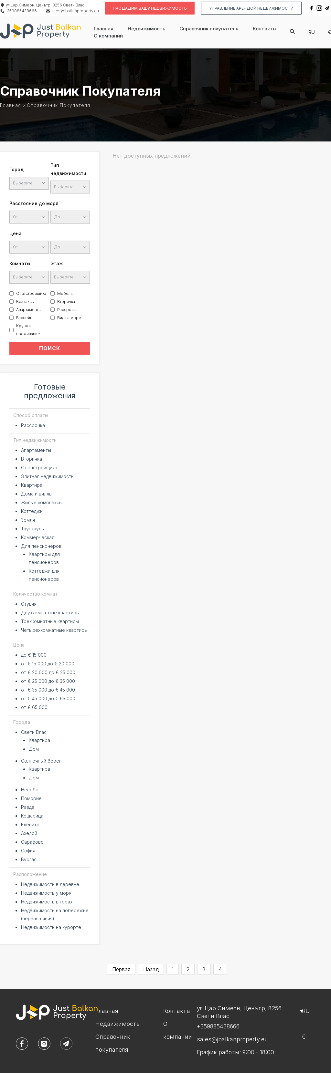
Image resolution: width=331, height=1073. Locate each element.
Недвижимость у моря (46, 893)
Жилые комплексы (41, 502)
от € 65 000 (34, 707)
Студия (29, 604)
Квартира (31, 485)
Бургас (29, 859)
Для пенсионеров (41, 546)
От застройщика (31, 293)
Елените (30, 824)
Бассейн (24, 317)
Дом (34, 749)
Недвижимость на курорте (51, 927)
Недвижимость (146, 29)
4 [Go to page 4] (220, 969)
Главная (103, 29)
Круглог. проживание (28, 329)
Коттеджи (32, 511)
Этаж (56, 263)
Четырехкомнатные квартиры (54, 630)
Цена (15, 233)
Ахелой (29, 833)
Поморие (31, 798)
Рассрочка (67, 309)
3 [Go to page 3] (204, 969)
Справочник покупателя (209, 29)
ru (311, 32)
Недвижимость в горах (46, 901)
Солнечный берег (41, 761)
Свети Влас (34, 732)
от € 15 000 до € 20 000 (47, 663)
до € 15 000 (34, 655)
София (28, 850)
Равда (27, 807)
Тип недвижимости (68, 169)
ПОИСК (49, 348)
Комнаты (19, 263)
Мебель (65, 293)
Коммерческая (37, 537)
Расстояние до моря (34, 203)
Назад (151, 969)
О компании (108, 36)
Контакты (264, 29)
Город (16, 169)
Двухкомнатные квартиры (50, 612)
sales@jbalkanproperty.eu (72, 10)
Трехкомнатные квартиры (50, 621)
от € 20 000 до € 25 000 (48, 672)
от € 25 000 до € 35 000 (48, 681)
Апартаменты (28, 309)
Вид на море (69, 317)
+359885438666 (18, 10)
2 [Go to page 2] (188, 969)
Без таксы (25, 301)
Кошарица (32, 815)
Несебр (29, 789)
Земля (28, 520)
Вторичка (66, 301)
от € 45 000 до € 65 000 (48, 698)
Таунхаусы (33, 528)
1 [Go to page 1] (173, 969)
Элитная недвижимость (47, 476)
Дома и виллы (36, 493)
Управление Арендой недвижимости (251, 8)
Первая (121, 969)
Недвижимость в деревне (50, 884)
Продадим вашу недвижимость (150, 8)
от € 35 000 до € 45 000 (48, 690)
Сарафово (32, 842)
